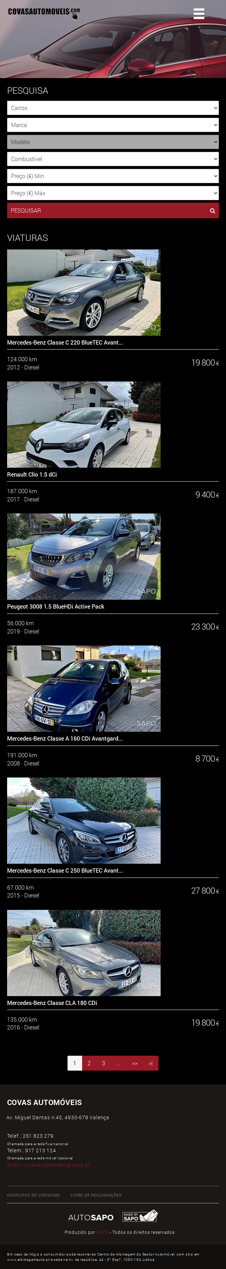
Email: (48, 1164)
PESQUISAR (113, 210)
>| (151, 1063)
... (118, 1063)
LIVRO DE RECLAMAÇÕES (96, 1195)
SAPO (102, 1232)
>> (135, 1063)
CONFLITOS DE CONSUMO (33, 1195)
